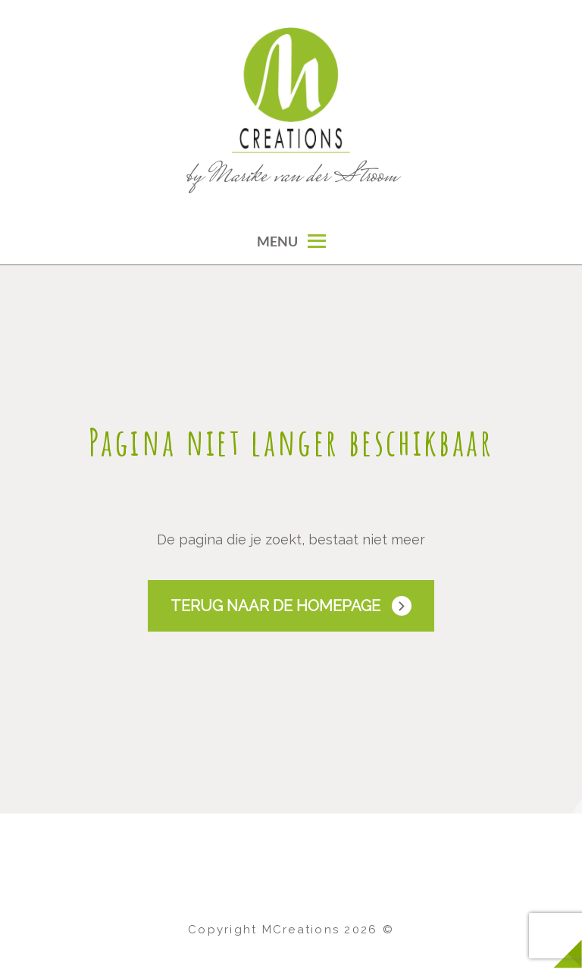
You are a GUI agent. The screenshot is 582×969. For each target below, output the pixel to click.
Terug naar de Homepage (275, 606)
